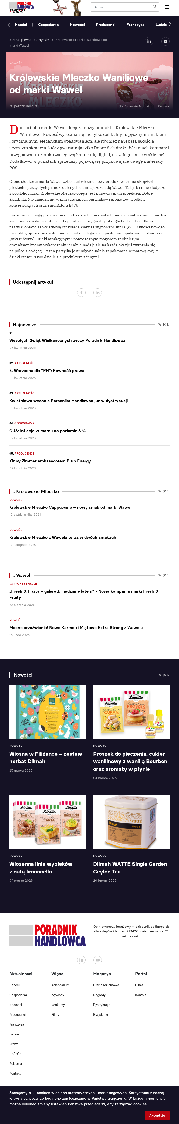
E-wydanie (100, 1015)
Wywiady (57, 995)
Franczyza (136, 24)
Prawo (13, 1044)
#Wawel (163, 106)
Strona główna (20, 40)
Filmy (55, 1015)
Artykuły (42, 40)
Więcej (164, 324)
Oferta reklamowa (106, 985)
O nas (139, 985)
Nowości (77, 24)
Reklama (15, 1064)
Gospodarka (48, 24)
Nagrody (99, 995)
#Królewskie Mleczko (135, 106)
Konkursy (58, 1005)
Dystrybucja (101, 1005)
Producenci (105, 24)
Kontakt (15, 1073)
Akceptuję (157, 1115)
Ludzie (161, 24)
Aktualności (24, 363)
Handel (21, 24)
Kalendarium (60, 985)
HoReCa (15, 1054)
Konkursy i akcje (23, 583)
